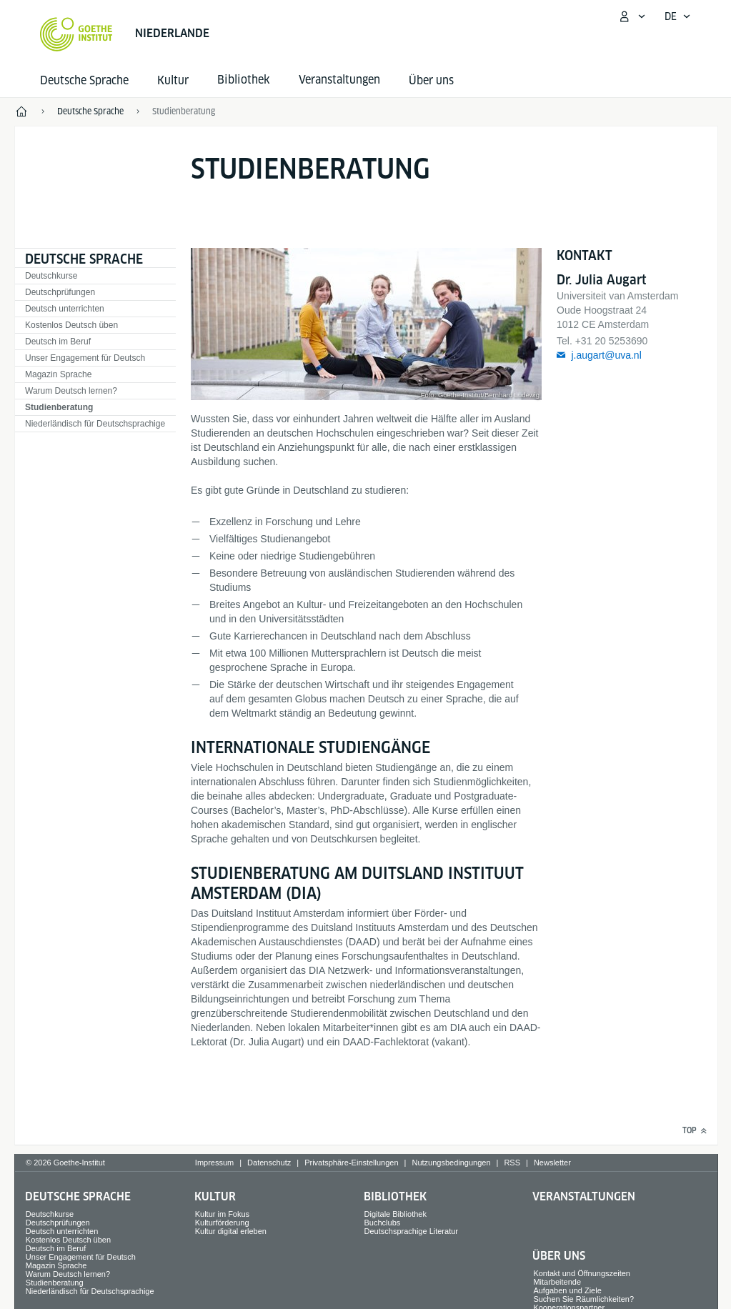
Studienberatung (59, 407)
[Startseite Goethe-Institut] (76, 34)
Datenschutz (269, 1162)
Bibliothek (395, 1196)
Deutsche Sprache (84, 80)
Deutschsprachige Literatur (411, 1231)
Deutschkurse (51, 276)
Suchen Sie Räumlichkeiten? (583, 1299)
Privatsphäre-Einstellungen (351, 1162)
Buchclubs (382, 1222)
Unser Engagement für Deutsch (85, 358)
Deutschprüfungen (60, 292)
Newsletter (552, 1162)
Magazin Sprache (58, 374)
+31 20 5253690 (611, 341)
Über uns (431, 80)
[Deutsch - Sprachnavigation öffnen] (678, 16)
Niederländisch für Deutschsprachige (95, 424)
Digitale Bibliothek (395, 1214)
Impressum (214, 1162)
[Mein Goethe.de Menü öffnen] (632, 16)
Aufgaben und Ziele (567, 1290)
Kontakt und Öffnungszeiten (581, 1273)
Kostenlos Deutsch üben (71, 325)
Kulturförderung (222, 1222)
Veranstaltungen (583, 1196)
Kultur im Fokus (222, 1214)
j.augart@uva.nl (606, 355)
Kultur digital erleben (231, 1231)
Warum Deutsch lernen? (71, 391)
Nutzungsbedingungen (451, 1162)
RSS (512, 1162)
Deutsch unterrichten (64, 309)
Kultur (173, 80)
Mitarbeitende (557, 1282)
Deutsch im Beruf (58, 342)
